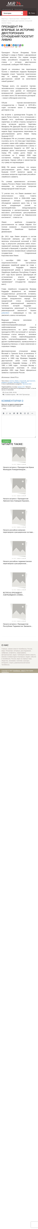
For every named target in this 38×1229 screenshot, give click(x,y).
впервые (4, 382)
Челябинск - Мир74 (19, 670)
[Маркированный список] (24, 413)
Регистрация (19, 9)
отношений (22, 381)
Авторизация (7, 9)
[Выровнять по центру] (17, 413)
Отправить (6, 441)
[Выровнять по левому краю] (14, 413)
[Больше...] (32, 413)
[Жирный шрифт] (3, 413)
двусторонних (31, 381)
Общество (24, 382)
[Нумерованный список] (28, 413)
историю (10, 382)
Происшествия (14, 19)
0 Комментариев (9, 394)
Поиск (32, 13)
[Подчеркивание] (10, 413)
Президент (16, 382)
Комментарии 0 (12, 400)
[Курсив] (6, 413)
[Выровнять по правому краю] (20, 413)
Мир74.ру (5, 19)
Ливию (17, 381)
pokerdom (5, 313)
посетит (11, 381)
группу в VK (21, 387)
